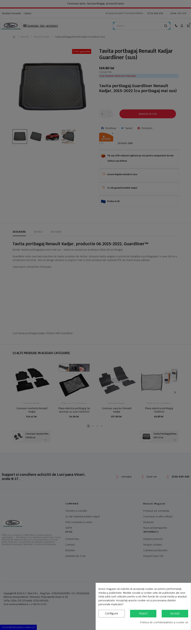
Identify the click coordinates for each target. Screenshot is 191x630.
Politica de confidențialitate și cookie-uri (164, 622)
